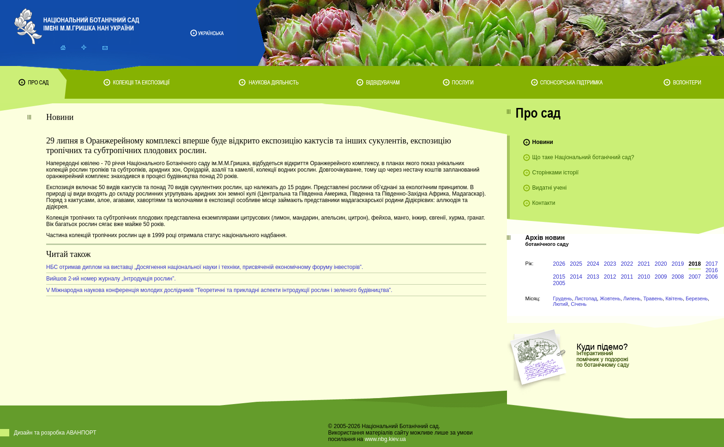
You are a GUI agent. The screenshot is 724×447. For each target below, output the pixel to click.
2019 (678, 264)
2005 (559, 283)
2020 (661, 264)
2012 (610, 277)
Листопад (586, 298)
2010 (644, 277)
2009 (661, 277)
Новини (542, 142)
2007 (694, 277)
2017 (712, 264)
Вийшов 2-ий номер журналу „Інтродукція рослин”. (111, 278)
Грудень (562, 298)
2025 (576, 264)
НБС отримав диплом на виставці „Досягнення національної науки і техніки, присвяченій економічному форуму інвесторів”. (204, 267)
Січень (578, 304)
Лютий (560, 304)
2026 (559, 264)
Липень (631, 298)
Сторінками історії (555, 172)
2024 (593, 264)
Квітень (674, 298)
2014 (576, 277)
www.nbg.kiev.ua (385, 439)
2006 (712, 277)
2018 (694, 264)
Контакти (543, 203)
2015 (559, 277)
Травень (653, 298)
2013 (593, 277)
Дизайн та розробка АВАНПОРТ (55, 432)
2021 (644, 264)
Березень (697, 298)
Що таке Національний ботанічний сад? (583, 157)
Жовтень (610, 298)
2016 (712, 270)
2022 (627, 264)
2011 (627, 277)
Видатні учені (549, 188)
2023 (610, 264)
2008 (678, 277)
